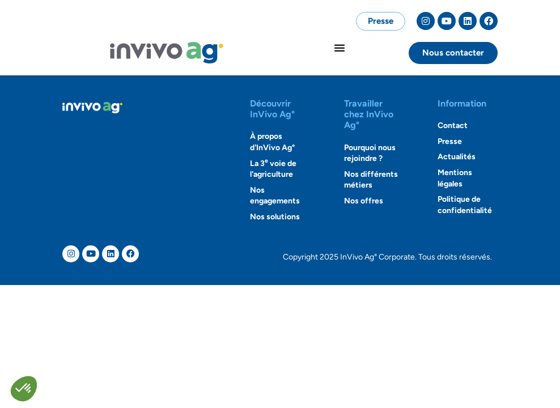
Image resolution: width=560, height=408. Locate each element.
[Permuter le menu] (339, 47)
